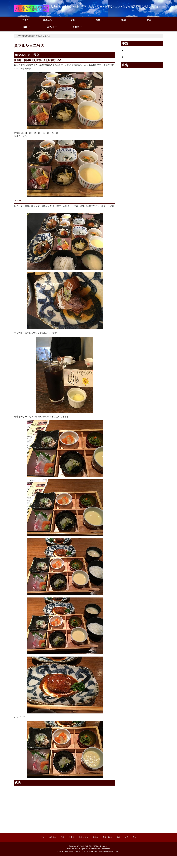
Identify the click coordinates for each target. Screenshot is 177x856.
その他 (76, 27)
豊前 (134, 837)
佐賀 (149, 20)
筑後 (118, 837)
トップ (17, 36)
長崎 (25, 27)
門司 (62, 837)
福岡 (123, 20)
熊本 (98, 20)
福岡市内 (52, 837)
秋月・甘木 (83, 837)
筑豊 (126, 837)
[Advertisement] (39, 807)
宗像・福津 (107, 837)
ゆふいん (47, 20)
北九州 (31, 36)
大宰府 (95, 837)
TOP (42, 837)
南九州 (50, 27)
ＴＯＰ (25, 20)
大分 (73, 20)
